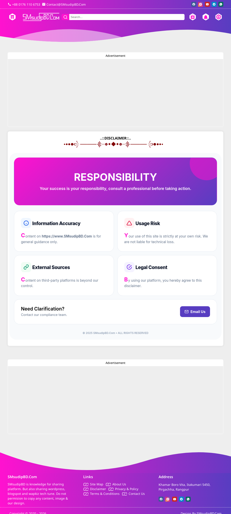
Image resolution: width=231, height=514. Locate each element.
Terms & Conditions (105, 493)
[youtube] (207, 4)
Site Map (96, 484)
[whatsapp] (220, 4)
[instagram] (200, 4)
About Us (119, 484)
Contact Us (137, 493)
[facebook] (193, 4)
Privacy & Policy (126, 489)
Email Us (195, 311)
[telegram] (214, 4)
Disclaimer (98, 489)
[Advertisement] (115, 92)
